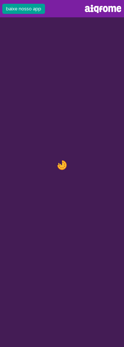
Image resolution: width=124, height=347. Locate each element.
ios (55, 339)
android (63, 339)
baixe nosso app (23, 9)
